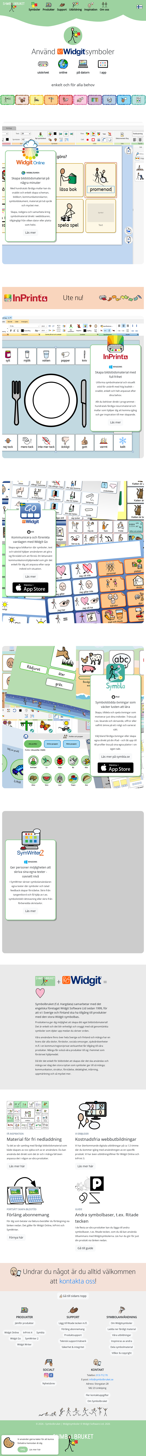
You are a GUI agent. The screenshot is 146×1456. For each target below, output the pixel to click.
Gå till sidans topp (73, 1296)
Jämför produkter (24, 1323)
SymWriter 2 (31, 1338)
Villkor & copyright (122, 1353)
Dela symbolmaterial (121, 1347)
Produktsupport (73, 1335)
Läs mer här (17, 1166)
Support (62, 6)
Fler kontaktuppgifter (97, 1395)
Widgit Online (11, 1332)
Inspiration (90, 6)
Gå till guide (85, 1248)
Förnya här (16, 1237)
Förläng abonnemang (73, 1329)
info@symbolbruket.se (101, 1379)
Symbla (40, 1332)
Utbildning (75, 6)
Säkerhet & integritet (73, 1347)
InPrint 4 (27, 1332)
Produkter (48, 6)
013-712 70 (102, 1375)
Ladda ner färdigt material (122, 1329)
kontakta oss (77, 1281)
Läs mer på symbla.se (115, 757)
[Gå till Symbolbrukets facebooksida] (51, 1374)
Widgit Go (15, 1338)
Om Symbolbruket (97, 1401)
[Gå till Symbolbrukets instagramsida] (46, 1374)
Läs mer (30, 232)
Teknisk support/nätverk (73, 1341)
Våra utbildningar (121, 1335)
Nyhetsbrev (48, 1383)
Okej (22, 1449)
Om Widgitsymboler (121, 1323)
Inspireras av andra (121, 1341)
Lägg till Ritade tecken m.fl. (73, 1323)
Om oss (104, 6)
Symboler (34, 6)
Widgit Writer (24, 1344)
